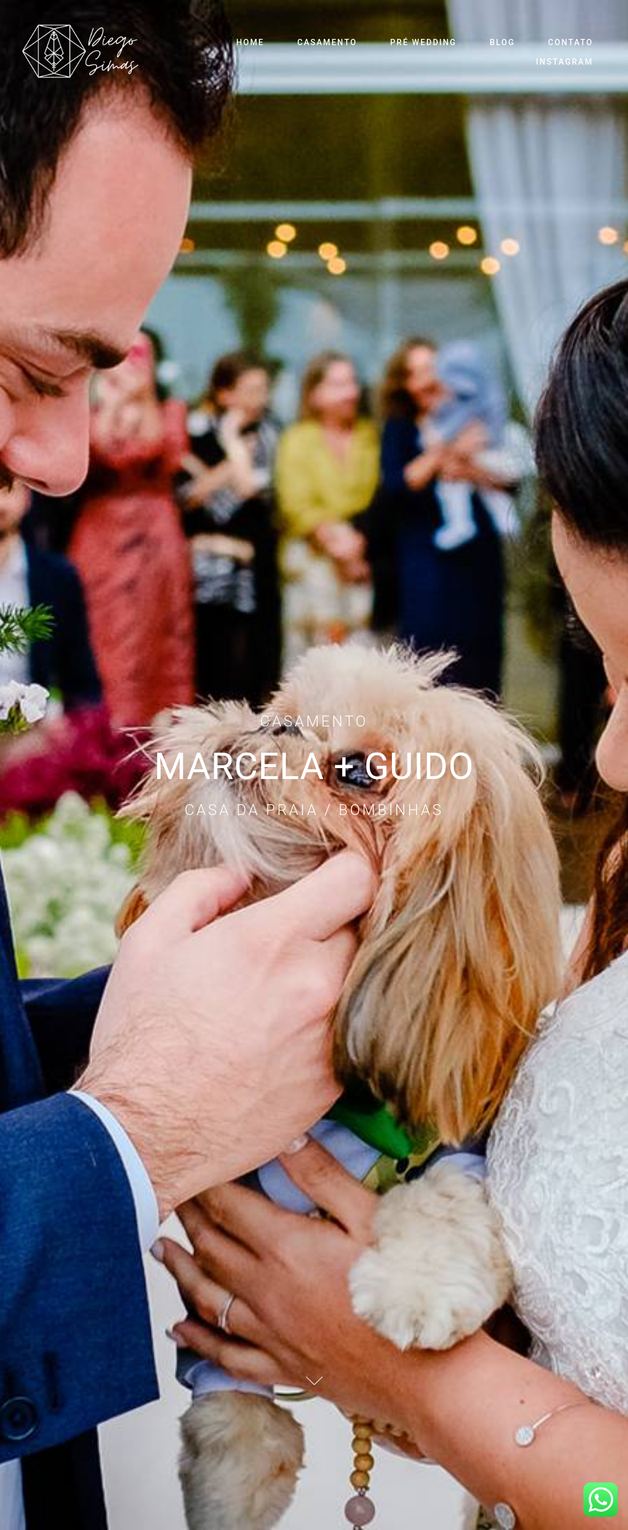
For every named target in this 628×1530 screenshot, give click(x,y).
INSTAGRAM (564, 61)
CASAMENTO (327, 42)
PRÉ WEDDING (423, 42)
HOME (251, 42)
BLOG (502, 42)
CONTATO (570, 42)
